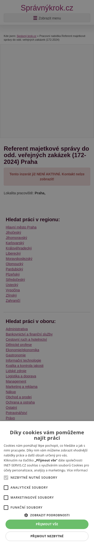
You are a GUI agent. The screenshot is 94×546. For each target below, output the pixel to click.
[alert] (47, 273)
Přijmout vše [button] (47, 524)
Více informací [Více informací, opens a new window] (77, 470)
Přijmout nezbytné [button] (47, 536)
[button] (47, 515)
